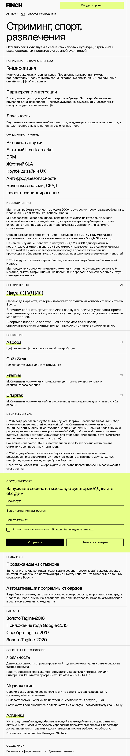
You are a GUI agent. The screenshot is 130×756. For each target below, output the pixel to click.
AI (7, 13)
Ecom (14, 13)
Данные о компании (61, 751)
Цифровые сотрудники (41, 13)
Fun (23, 13)
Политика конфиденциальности (26, 751)
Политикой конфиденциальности (72, 529)
